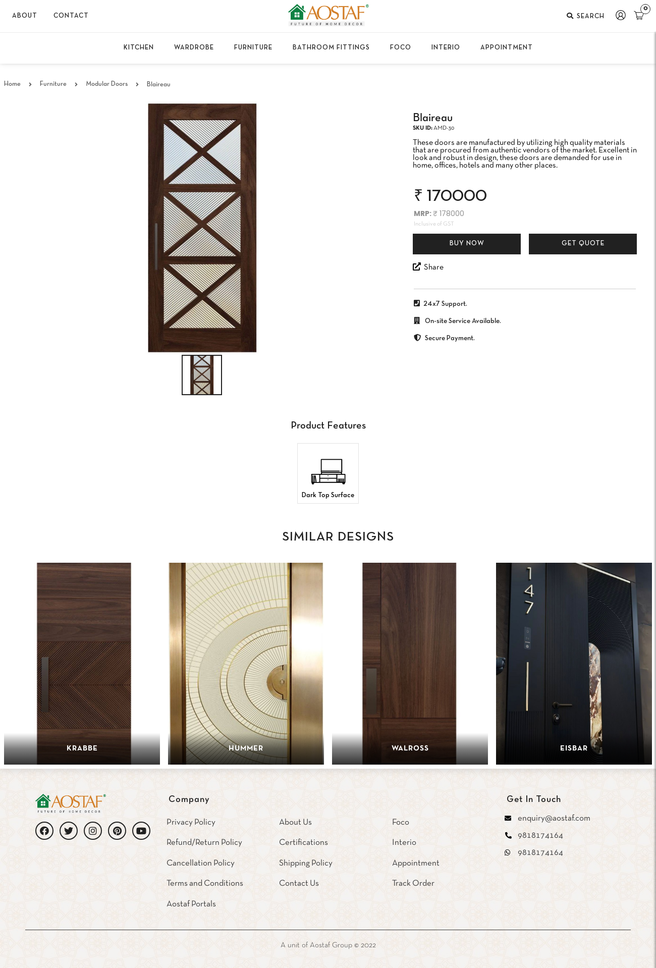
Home (12, 84)
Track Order (413, 883)
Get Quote (583, 244)
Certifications (303, 842)
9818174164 (540, 835)
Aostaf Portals (191, 904)
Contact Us (299, 883)
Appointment (416, 863)
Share (428, 266)
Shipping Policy (306, 863)
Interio (404, 842)
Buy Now (467, 244)
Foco (400, 822)
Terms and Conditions (205, 883)
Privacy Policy (191, 822)
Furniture (53, 84)
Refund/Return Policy (204, 842)
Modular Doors (107, 84)
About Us (295, 822)
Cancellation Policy (201, 863)
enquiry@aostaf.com (554, 818)
